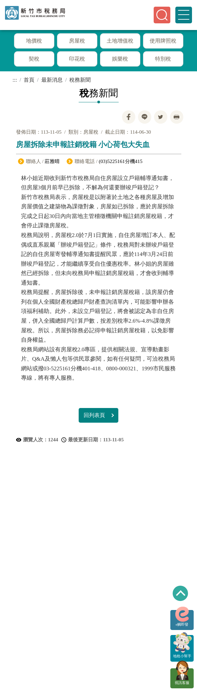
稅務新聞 (80, 80)
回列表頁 (94, 415)
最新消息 (52, 80)
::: (15, 80)
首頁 (29, 80)
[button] (162, 15)
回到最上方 (180, 593)
